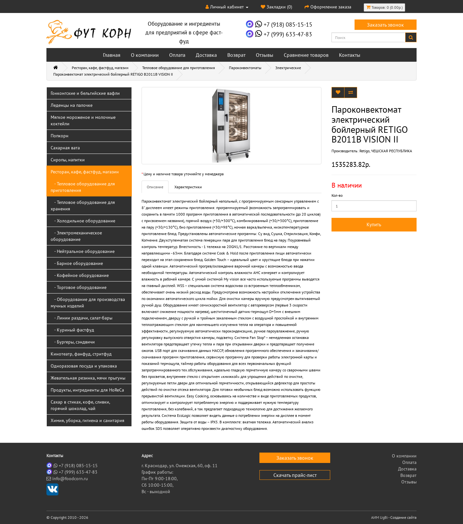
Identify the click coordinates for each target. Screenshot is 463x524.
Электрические (288, 67)
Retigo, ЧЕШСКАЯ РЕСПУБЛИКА (385, 150)
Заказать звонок (385, 24)
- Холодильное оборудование (83, 221)
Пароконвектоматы (245, 67)
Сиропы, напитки (68, 160)
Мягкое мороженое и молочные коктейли (83, 120)
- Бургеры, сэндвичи (73, 342)
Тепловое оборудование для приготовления (178, 67)
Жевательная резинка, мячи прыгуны (88, 378)
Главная (111, 55)
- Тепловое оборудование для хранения (83, 205)
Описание (155, 186)
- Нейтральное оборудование (83, 251)
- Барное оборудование (77, 263)
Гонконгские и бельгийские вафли (85, 93)
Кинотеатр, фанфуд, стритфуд (81, 354)
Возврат (236, 55)
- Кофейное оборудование (80, 275)
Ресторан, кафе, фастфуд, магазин (100, 67)
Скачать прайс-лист (295, 475)
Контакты (349, 55)
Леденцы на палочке (72, 105)
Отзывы (264, 55)
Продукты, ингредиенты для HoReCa (87, 390)
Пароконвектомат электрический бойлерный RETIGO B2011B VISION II (113, 74)
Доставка (206, 55)
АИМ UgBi (379, 517)
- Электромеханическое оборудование (76, 236)
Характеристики (188, 186)
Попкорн (60, 136)
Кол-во (337, 195)
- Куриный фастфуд (72, 330)
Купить (374, 224)
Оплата (177, 55)
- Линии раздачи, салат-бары (81, 318)
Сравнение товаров (306, 55)
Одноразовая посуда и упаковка (84, 366)
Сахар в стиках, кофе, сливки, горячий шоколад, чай (80, 405)
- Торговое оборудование (78, 287)
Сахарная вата (65, 148)
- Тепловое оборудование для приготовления (83, 187)
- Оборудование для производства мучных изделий (88, 302)
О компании (145, 55)
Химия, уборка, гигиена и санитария (87, 420)
